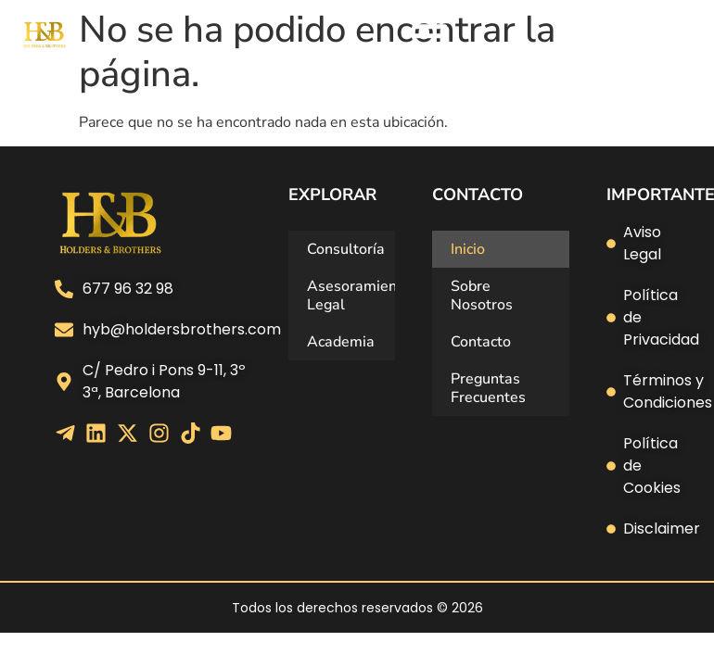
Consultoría (346, 249)
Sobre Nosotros (482, 295)
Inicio (468, 249)
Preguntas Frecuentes (488, 388)
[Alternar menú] (430, 35)
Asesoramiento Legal (351, 295)
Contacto (481, 342)
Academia (341, 342)
